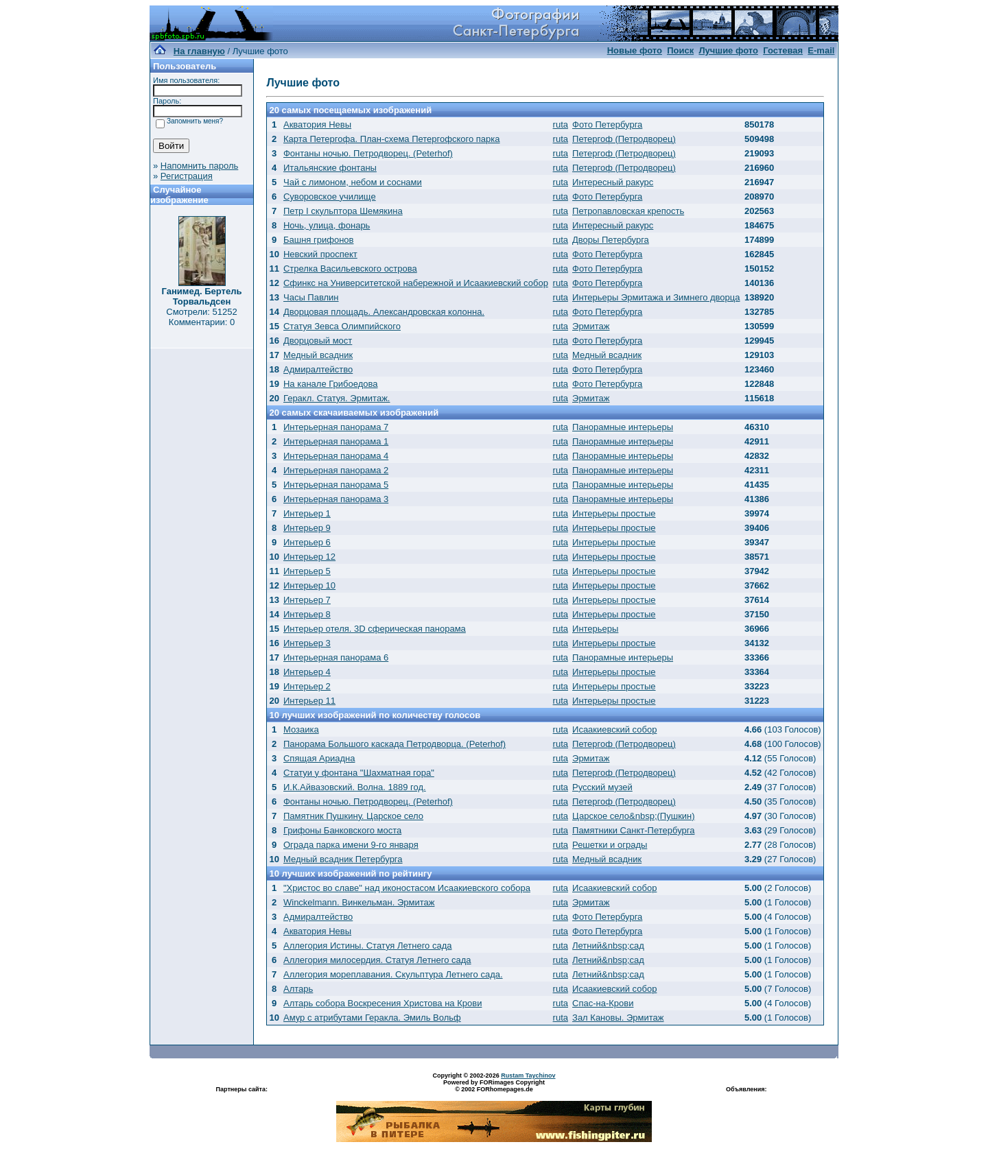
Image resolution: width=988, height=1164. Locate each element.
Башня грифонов (318, 240)
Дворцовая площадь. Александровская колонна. (383, 312)
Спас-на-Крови (602, 1003)
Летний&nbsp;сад (608, 945)
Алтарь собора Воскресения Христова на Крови (382, 1003)
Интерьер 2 (307, 686)
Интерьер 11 (309, 701)
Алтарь (298, 989)
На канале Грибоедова (330, 384)
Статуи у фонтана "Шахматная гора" (358, 773)
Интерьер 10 (309, 585)
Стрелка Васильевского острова (350, 268)
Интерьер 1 (307, 513)
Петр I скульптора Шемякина (343, 211)
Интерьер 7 (307, 600)
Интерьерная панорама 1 (335, 441)
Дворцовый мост (317, 340)
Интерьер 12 (309, 556)
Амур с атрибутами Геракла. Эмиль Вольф (372, 1017)
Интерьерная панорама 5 (335, 484)
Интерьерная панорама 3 (335, 499)
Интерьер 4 (307, 672)
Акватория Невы (317, 124)
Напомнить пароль (199, 166)
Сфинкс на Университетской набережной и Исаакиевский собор (415, 283)
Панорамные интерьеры (622, 427)
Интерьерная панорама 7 (335, 427)
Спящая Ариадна (319, 758)
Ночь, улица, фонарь (326, 225)
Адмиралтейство (318, 369)
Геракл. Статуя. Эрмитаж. (336, 398)
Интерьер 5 (307, 571)
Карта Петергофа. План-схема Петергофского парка (391, 139)
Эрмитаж (591, 326)
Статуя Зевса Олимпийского (342, 326)
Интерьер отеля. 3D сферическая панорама (374, 628)
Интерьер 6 (307, 542)
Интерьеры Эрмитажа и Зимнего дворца (656, 297)
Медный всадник (318, 355)
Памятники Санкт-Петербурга (633, 830)
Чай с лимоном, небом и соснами (352, 182)
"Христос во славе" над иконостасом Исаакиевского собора (406, 888)
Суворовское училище (329, 196)
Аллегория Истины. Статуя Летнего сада (367, 945)
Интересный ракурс (612, 182)
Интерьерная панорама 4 (335, 456)
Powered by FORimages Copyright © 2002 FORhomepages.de (494, 1086)
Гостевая (783, 50)
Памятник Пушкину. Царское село (353, 816)
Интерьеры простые (614, 513)
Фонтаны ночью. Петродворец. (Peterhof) (368, 153)
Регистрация (187, 176)
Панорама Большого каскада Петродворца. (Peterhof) (394, 744)
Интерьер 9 (307, 528)
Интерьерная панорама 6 (335, 657)
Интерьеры (595, 628)
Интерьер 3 (307, 643)
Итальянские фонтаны (330, 168)
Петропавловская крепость (628, 211)
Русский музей (602, 787)
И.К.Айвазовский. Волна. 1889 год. (354, 787)
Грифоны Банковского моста (342, 830)
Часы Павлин (311, 297)
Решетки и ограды (609, 845)
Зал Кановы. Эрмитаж (617, 1017)
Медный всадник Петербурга (343, 859)
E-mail (821, 50)
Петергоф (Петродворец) (624, 139)
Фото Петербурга (607, 124)
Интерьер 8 (307, 614)
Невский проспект (320, 254)
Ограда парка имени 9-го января (351, 845)
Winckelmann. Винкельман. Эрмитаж (358, 902)
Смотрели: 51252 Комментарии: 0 (201, 317)
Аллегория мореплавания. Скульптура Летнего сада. (393, 974)
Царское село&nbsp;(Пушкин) (633, 816)
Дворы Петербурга (610, 240)
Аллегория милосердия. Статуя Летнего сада (377, 960)
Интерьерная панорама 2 (335, 470)
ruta (560, 124)
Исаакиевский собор (614, 729)
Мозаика (301, 729)
